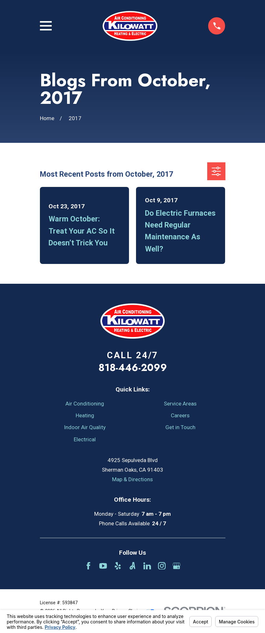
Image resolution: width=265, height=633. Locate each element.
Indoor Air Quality (85, 427)
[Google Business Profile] (176, 566)
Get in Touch (180, 427)
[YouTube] (103, 566)
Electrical (85, 439)
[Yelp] (118, 566)
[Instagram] (162, 566)
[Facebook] (88, 566)
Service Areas (180, 403)
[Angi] (132, 566)
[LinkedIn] (147, 566)
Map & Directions (132, 479)
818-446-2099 (132, 367)
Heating (85, 415)
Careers (180, 415)
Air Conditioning (84, 403)
